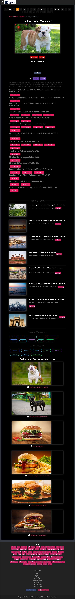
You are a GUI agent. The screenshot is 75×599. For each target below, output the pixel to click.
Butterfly (37, 350)
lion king (59, 559)
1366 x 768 (26, 144)
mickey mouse (23, 562)
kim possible (32, 559)
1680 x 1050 (38, 127)
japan (23, 556)
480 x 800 (14, 121)
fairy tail (13, 546)
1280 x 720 (14, 144)
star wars (33, 564)
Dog (23, 340)
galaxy (47, 546)
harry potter (43, 549)
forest (38, 546)
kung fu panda (35, 556)
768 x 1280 (25, 121)
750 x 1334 (14, 101)
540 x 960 (25, 115)
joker (28, 554)
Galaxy (24, 354)
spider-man (26, 564)
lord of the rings (51, 559)
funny (43, 546)
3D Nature (41, 337)
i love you (54, 552)
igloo (19, 554)
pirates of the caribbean (58, 562)
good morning (14, 549)
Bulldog (36, 78)
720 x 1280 (36, 115)
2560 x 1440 (15, 148)
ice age (35, 552)
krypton (29, 556)
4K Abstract (52, 337)
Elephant (57, 350)
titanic (45, 564)
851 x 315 (14, 178)
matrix (44, 562)
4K (10, 9)
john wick (46, 554)
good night (31, 549)
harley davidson (51, 549)
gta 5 (37, 549)
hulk (58, 549)
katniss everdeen (45, 556)
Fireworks (15, 354)
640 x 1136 (14, 95)
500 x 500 (25, 184)
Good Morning (36, 354)
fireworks (24, 546)
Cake (47, 350)
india (24, 554)
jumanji (40, 554)
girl (62, 546)
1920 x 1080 (49, 144)
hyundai (30, 552)
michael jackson (32, 562)
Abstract (30, 337)
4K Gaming (26, 350)
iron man (41, 552)
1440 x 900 (26, 127)
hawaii (19, 552)
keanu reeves (24, 559)
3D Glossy (15, 350)
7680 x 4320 (15, 166)
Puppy (43, 78)
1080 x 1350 (15, 172)
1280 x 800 (14, 127)
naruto (49, 562)
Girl (41, 340)
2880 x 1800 (15, 138)
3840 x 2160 (15, 154)
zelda (50, 564)
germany (58, 546)
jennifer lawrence (16, 556)
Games (50, 340)
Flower (14, 340)
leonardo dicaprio (41, 559)
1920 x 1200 (50, 127)
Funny (32, 340)
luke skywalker (14, 562)
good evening (23, 549)
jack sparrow (34, 554)
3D (6, 9)
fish (29, 546)
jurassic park (59, 554)
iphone (14, 554)
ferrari (18, 546)
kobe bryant (54, 556)
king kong (16, 559)
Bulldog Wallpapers (19, 16)
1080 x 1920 (15, 109)
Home (11, 16)
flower (33, 546)
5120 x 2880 (15, 160)
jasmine (52, 554)
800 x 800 (14, 184)
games (52, 546)
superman (39, 564)
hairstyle (14, 552)
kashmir (61, 556)
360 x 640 (14, 115)
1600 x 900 (37, 144)
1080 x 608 (38, 172)
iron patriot (47, 552)
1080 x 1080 (27, 172)
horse (62, 549)
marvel (39, 562)
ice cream (60, 552)
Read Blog (58, 208)
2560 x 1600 (15, 130)
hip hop (24, 552)
